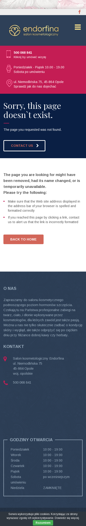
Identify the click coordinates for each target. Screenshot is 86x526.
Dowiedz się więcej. (67, 518)
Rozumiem (43, 522)
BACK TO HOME (23, 239)
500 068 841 (23, 52)
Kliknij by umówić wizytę (30, 57)
